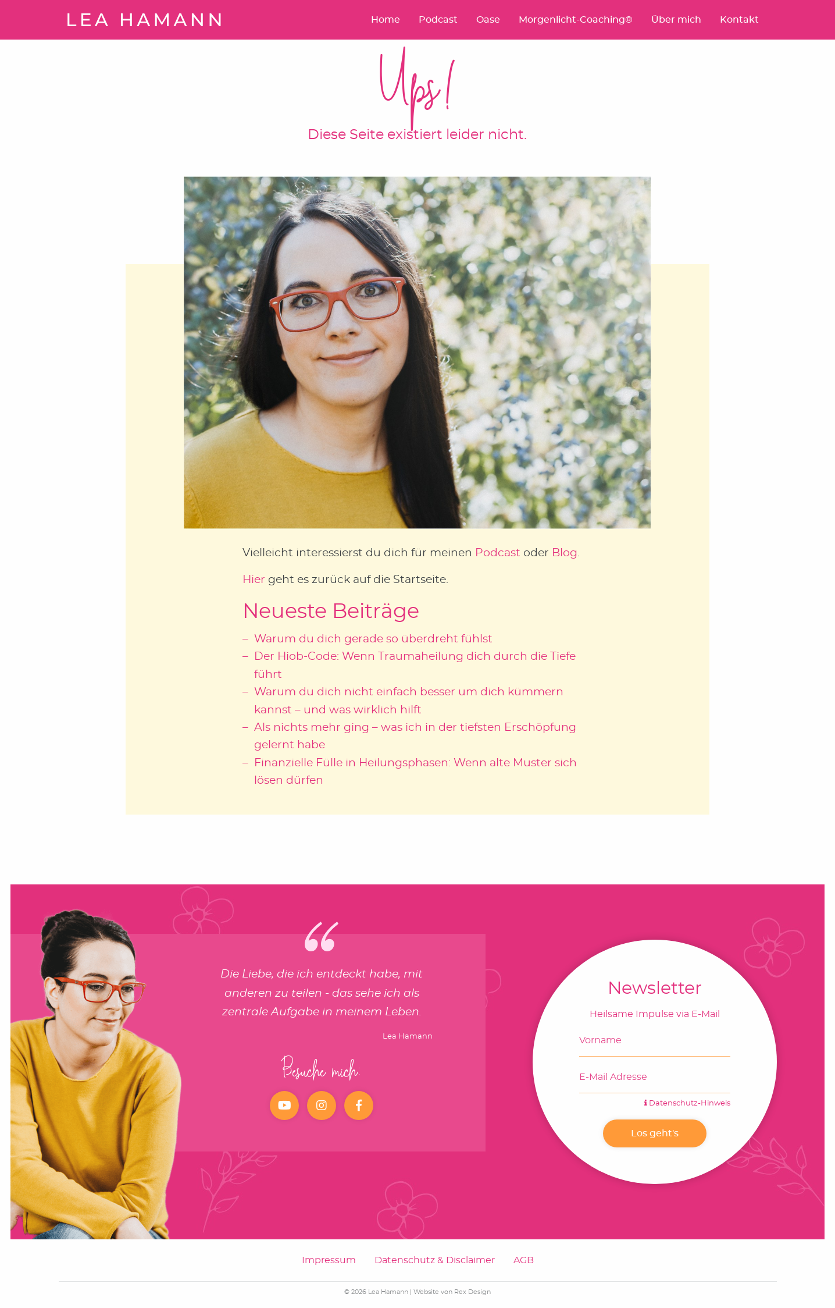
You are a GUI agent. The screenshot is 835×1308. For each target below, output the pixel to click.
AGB (523, 1260)
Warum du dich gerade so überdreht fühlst (373, 639)
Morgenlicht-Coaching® (576, 19)
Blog (564, 553)
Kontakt (739, 19)
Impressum (329, 1260)
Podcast (438, 19)
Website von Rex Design (452, 1292)
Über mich (676, 19)
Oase (488, 19)
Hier (253, 579)
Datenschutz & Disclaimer (434, 1260)
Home (385, 19)
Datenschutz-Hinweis (687, 1103)
